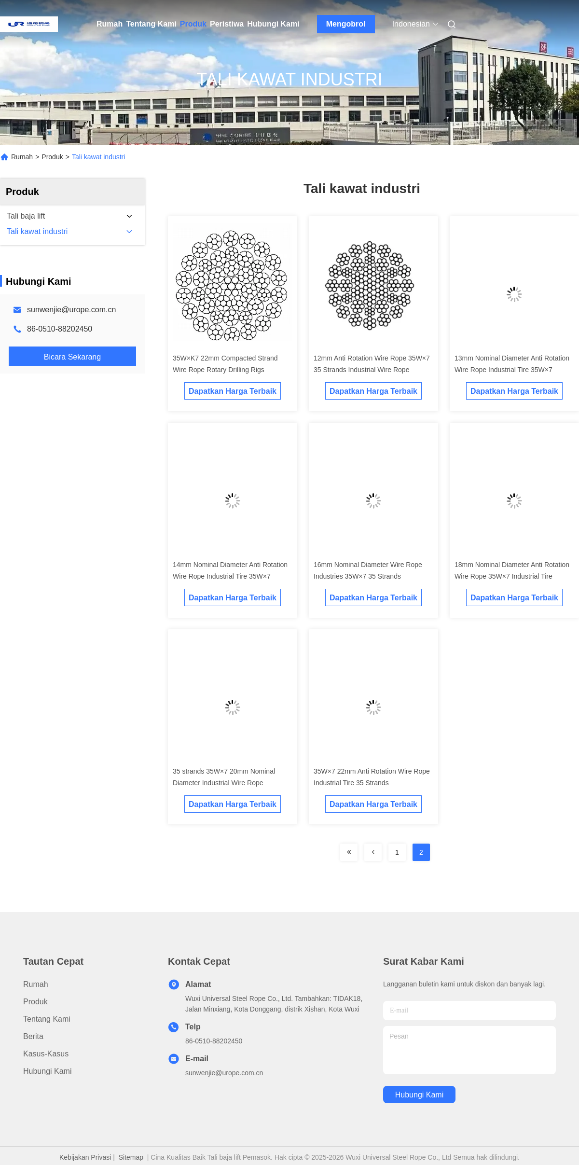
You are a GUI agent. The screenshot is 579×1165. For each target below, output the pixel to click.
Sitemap (131, 1157)
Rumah (109, 24)
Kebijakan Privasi (85, 1157)
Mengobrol (346, 24)
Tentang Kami (151, 24)
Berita (33, 1036)
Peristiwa (227, 24)
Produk (193, 24)
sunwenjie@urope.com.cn (71, 309)
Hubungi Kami (273, 24)
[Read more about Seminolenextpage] (349, 852)
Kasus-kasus (46, 1054)
